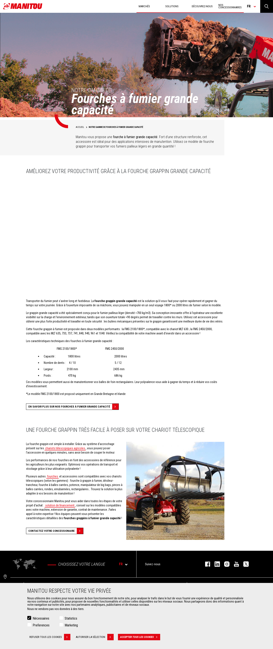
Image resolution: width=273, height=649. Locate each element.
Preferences (41, 625)
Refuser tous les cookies (49, 637)
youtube (234, 564)
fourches (52, 476)
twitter (244, 564)
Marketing (71, 625)
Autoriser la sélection (95, 637)
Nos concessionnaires (230, 6)
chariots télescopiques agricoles (65, 448)
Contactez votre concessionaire (55, 531)
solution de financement (59, 505)
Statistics (71, 618)
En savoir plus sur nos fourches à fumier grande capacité (73, 407)
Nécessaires (41, 618)
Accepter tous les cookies (140, 637)
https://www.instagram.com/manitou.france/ (224, 564)
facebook (205, 564)
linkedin (215, 564)
